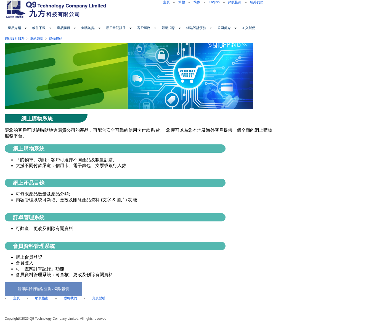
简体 (197, 2)
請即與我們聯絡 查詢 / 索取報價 (43, 289)
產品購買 (63, 28)
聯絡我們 (256, 2)
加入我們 (248, 28)
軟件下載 (39, 28)
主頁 (166, 2)
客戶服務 (143, 28)
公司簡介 (224, 28)
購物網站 (55, 39)
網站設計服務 (196, 28)
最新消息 (168, 28)
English (214, 2)
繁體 (181, 2)
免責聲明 (98, 298)
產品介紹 (14, 28)
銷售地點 (88, 28)
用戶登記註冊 (116, 28)
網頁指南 (235, 2)
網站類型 (36, 39)
